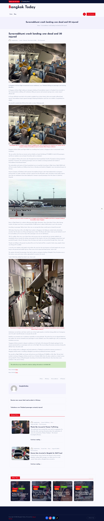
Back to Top (91, 517)
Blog (15, 14)
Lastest (20, 40)
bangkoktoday (13, 40)
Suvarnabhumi (55, 378)
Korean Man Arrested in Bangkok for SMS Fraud (40, 494)
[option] (20, 491)
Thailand (63, 378)
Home (11, 14)
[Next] (92, 478)
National (25, 40)
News (29, 40)
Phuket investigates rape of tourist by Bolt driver (83, 494)
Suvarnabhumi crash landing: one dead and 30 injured (54, 25)
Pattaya (47, 378)
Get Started (91, 14)
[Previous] (90, 478)
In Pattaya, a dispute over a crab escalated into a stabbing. (62, 494)
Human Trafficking (45, 422)
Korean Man (44, 448)
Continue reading (36, 439)
